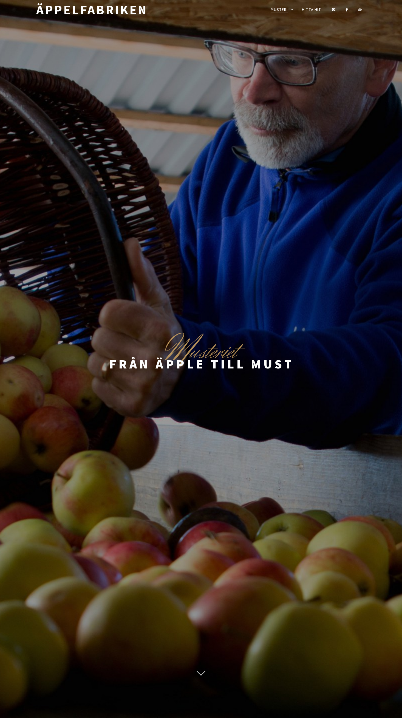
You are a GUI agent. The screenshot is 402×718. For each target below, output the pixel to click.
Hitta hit (311, 9)
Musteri (279, 9)
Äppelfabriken (92, 10)
